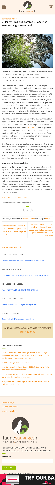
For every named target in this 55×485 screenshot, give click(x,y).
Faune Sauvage (8, 402)
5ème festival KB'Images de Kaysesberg (18, 319)
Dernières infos (9, 19)
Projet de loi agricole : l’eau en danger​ (17, 362)
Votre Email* (6, 457)
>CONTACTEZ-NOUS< (27, 332)
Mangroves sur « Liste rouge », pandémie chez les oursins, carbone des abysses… (26, 382)
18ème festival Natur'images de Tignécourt (19, 304)
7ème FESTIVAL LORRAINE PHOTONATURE (20, 290)
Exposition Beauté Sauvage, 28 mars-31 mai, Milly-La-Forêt (26, 275)
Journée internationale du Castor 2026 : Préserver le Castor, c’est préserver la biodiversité (26, 368)
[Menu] (4, 7)
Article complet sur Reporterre (14, 197)
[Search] (51, 7)
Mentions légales (9, 411)
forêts (47, 218)
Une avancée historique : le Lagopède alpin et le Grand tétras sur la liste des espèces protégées (27, 375)
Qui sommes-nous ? (10, 406)
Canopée (30, 127)
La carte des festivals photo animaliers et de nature (23, 260)
